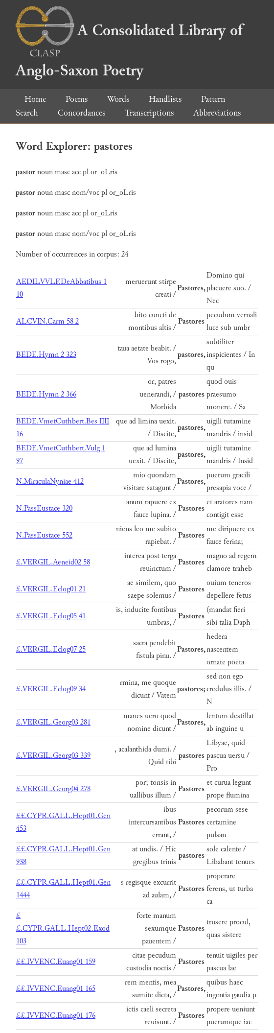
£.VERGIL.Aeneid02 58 (53, 562)
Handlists (165, 99)
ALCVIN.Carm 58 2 (47, 321)
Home (35, 99)
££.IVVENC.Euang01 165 (55, 988)
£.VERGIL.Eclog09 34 (51, 689)
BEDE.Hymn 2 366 (46, 394)
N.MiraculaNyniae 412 (50, 481)
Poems (77, 99)
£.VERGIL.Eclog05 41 (51, 616)
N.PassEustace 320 (44, 508)
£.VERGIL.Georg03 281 (53, 722)
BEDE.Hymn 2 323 (46, 354)
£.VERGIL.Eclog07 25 (51, 649)
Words (118, 99)
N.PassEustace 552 (44, 535)
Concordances (81, 113)
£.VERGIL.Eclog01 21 (51, 589)
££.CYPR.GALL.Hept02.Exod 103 (63, 928)
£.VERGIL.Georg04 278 (53, 789)
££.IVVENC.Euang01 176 (55, 1015)
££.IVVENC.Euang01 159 (55, 961)
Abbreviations (217, 113)
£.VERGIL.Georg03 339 (53, 755)
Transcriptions (149, 113)
